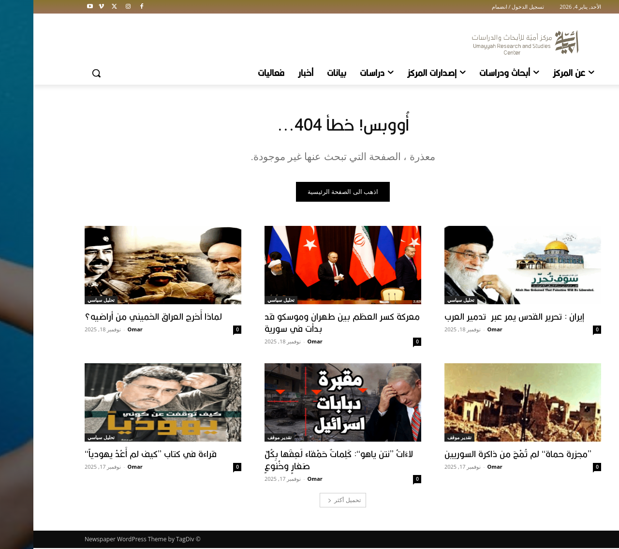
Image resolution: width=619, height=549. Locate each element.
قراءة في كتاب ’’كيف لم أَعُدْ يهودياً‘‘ (117, 454)
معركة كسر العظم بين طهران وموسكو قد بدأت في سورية (308, 323)
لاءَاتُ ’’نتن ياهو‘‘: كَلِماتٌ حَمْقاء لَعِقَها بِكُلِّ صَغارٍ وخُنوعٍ (305, 460)
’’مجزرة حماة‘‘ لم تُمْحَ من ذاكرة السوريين (484, 454)
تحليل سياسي (427, 300)
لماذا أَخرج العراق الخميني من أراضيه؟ (120, 317)
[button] (62, 73)
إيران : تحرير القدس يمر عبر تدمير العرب (481, 317)
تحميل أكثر (311, 501)
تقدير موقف (426, 438)
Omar (461, 330)
